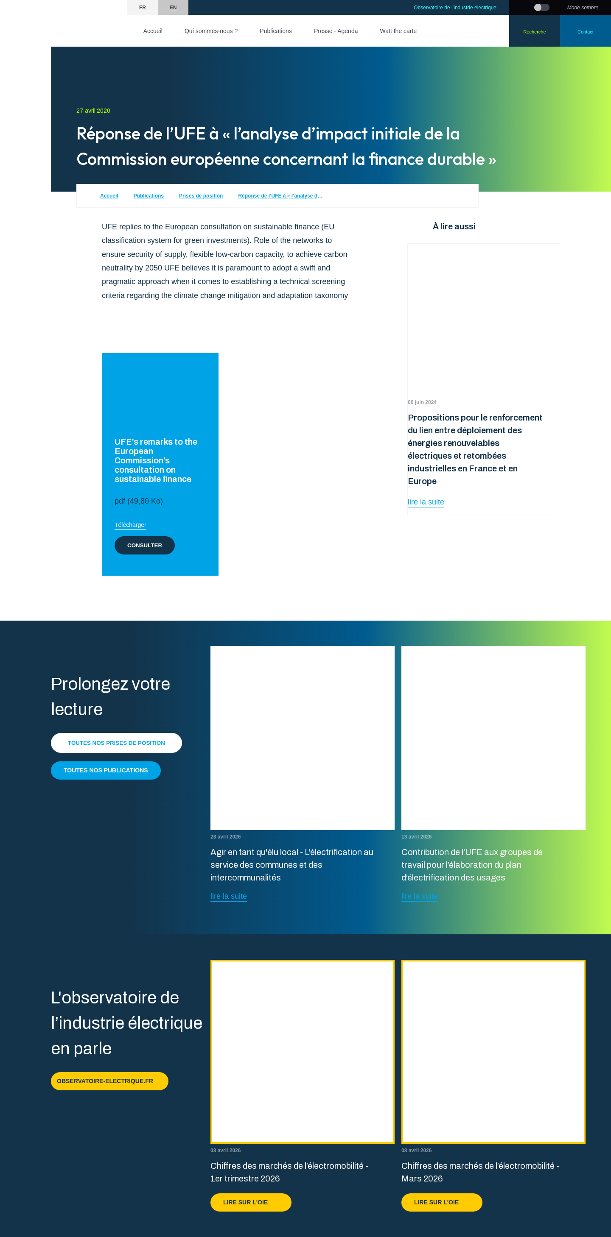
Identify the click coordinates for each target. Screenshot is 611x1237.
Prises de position (201, 196)
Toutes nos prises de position (119, 742)
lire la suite (426, 502)
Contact (585, 31)
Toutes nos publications (106, 770)
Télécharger (130, 525)
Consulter (145, 545)
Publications (276, 31)
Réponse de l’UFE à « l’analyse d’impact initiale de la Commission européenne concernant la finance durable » (280, 196)
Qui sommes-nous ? (211, 31)
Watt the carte (398, 31)
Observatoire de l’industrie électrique (455, 8)
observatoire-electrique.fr (110, 1081)
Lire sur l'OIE (251, 1202)
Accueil (153, 31)
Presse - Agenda (336, 31)
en (173, 8)
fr (142, 8)
